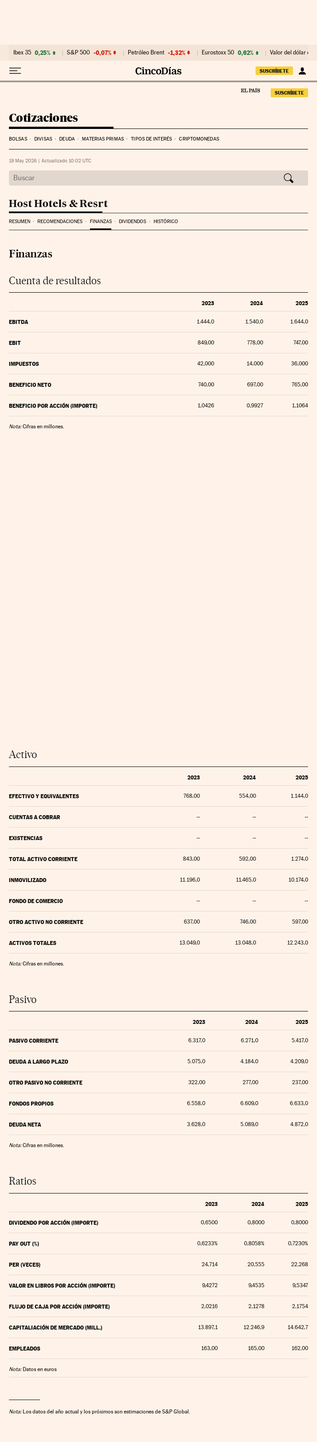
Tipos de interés (151, 139)
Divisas (43, 139)
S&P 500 (78, 53)
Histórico (166, 221)
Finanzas (101, 221)
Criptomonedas (199, 139)
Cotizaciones (43, 118)
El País (250, 90)
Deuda (67, 139)
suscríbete (274, 71)
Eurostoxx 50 (218, 53)
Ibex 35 (22, 53)
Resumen (19, 221)
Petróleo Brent (146, 53)
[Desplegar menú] (15, 71)
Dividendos (132, 221)
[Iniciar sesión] (302, 71)
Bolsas (18, 139)
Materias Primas (103, 139)
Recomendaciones (59, 221)
